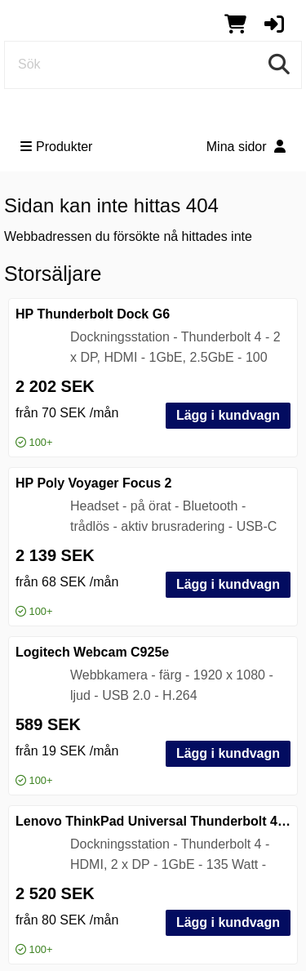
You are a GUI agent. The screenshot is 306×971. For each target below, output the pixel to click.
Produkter (56, 147)
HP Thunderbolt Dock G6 (93, 314)
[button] (274, 24)
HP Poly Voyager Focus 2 (93, 483)
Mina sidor (246, 147)
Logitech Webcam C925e (92, 652)
